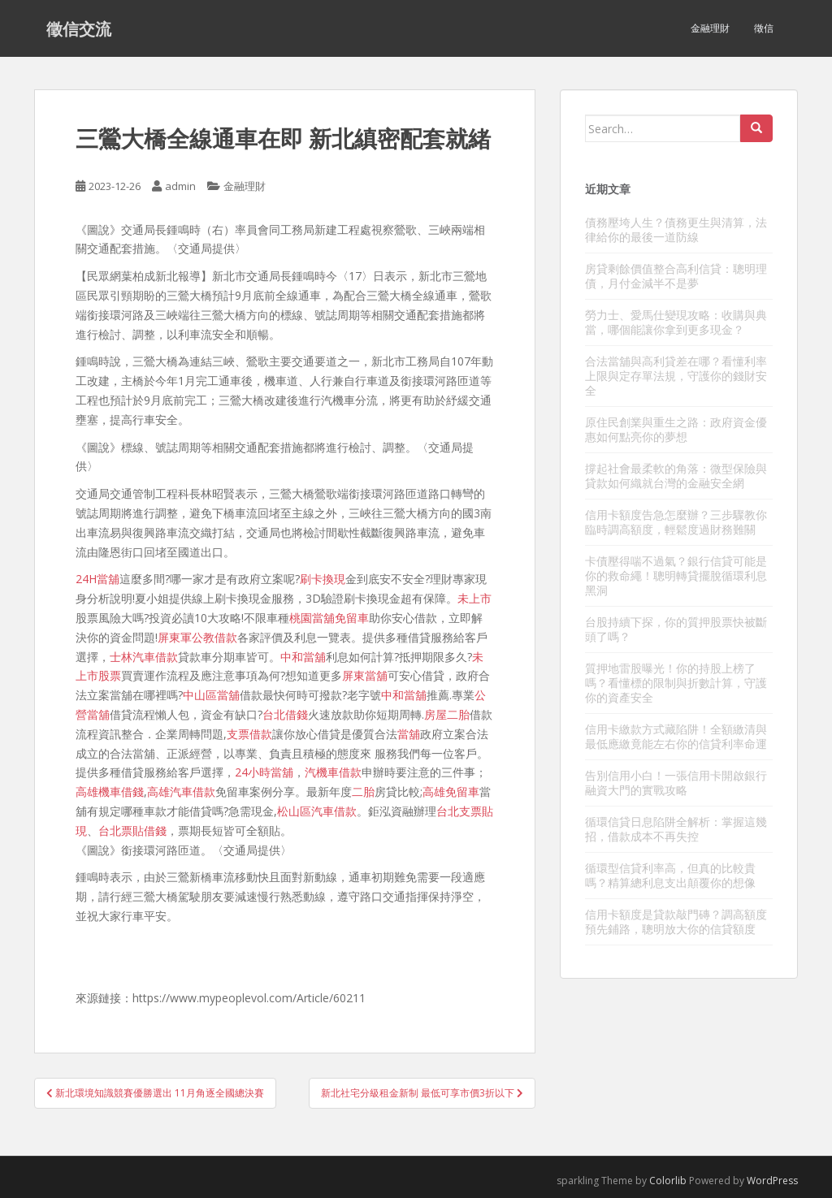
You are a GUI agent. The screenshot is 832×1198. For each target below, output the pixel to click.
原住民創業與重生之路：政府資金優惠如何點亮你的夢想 (676, 429)
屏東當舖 (365, 675)
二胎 (363, 791)
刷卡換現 (322, 578)
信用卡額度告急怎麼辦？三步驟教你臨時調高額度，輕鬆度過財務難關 (676, 522)
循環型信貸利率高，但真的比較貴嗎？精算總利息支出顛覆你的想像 (670, 875)
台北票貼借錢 (132, 830)
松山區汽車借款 (317, 811)
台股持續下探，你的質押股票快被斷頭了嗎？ (676, 629)
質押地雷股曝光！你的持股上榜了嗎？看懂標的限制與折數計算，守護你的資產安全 (676, 682)
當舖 (408, 734)
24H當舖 (97, 578)
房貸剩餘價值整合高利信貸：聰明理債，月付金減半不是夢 (676, 276)
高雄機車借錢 (110, 791)
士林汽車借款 (144, 656)
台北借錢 (285, 714)
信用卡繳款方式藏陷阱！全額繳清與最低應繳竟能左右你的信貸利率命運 (676, 736)
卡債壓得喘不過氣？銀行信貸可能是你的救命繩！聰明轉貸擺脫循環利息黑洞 (676, 575)
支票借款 (249, 734)
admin (180, 186)
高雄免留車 (450, 791)
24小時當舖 (264, 772)
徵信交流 (78, 28)
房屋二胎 (447, 714)
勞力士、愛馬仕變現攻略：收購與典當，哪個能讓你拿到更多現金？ (676, 322)
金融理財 (710, 28)
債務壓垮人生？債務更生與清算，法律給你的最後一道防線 (676, 229)
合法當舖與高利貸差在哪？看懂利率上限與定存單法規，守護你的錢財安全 (676, 375)
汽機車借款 (333, 772)
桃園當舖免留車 (329, 617)
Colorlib (668, 1180)
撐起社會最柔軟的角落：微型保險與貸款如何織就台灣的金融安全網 (676, 476)
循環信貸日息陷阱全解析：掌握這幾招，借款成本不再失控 (676, 829)
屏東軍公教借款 (197, 637)
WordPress (772, 1180)
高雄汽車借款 (181, 791)
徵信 (764, 28)
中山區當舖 (211, 695)
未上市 (474, 598)
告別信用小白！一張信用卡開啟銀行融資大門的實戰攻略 (676, 783)
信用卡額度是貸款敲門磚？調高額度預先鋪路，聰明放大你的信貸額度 (676, 921)
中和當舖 (303, 656)
